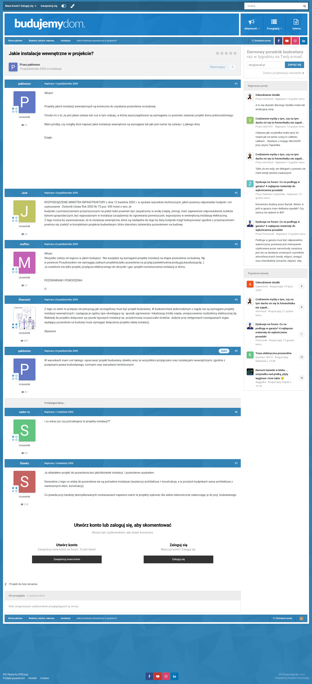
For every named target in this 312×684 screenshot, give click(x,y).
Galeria (296, 28)
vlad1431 (268, 126)
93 (24, 453)
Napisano (290, 98)
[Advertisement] (122, 164)
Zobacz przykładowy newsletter (283, 73)
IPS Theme (9, 674)
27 (24, 285)
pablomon (33, 64)
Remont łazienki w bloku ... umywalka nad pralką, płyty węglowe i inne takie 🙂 (271, 374)
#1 (236, 83)
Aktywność (251, 28)
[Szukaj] (263, 6)
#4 (236, 299)
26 (24, 234)
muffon (24, 244)
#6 (236, 412)
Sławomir (24, 299)
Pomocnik (268, 233)
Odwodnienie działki (267, 94)
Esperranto (261, 286)
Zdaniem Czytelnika (274, 194)
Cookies (44, 678)
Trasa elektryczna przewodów (273, 353)
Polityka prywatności (14, 678)
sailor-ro (24, 412)
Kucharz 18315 (264, 357)
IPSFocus (23, 674)
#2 (236, 192)
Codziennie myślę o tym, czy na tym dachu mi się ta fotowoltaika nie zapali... (275, 303)
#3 (236, 244)
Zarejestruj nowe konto (67, 559)
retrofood (268, 98)
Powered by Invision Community (292, 678)
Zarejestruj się (49, 5)
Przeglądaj (273, 28)
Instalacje (55, 68)
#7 (236, 463)
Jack (24, 192)
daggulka (260, 382)
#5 (236, 351)
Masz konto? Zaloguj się (20, 6)
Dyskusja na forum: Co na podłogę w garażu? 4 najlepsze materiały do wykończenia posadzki (277, 186)
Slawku (24, 463)
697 (24, 340)
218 (24, 504)
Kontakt (32, 678)
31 (24, 124)
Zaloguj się (178, 559)
